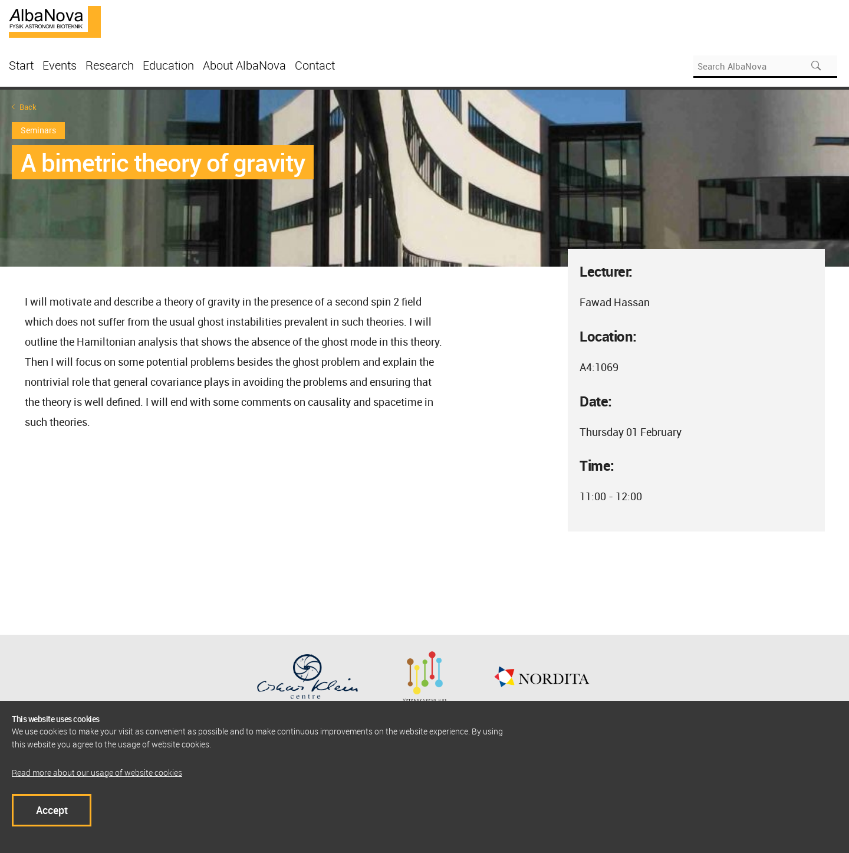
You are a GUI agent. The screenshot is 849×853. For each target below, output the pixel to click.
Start (21, 65)
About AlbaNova (244, 65)
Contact (315, 65)
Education (168, 65)
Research (109, 65)
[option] (424, 178)
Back (28, 107)
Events (59, 65)
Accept (52, 810)
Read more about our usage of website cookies (97, 772)
